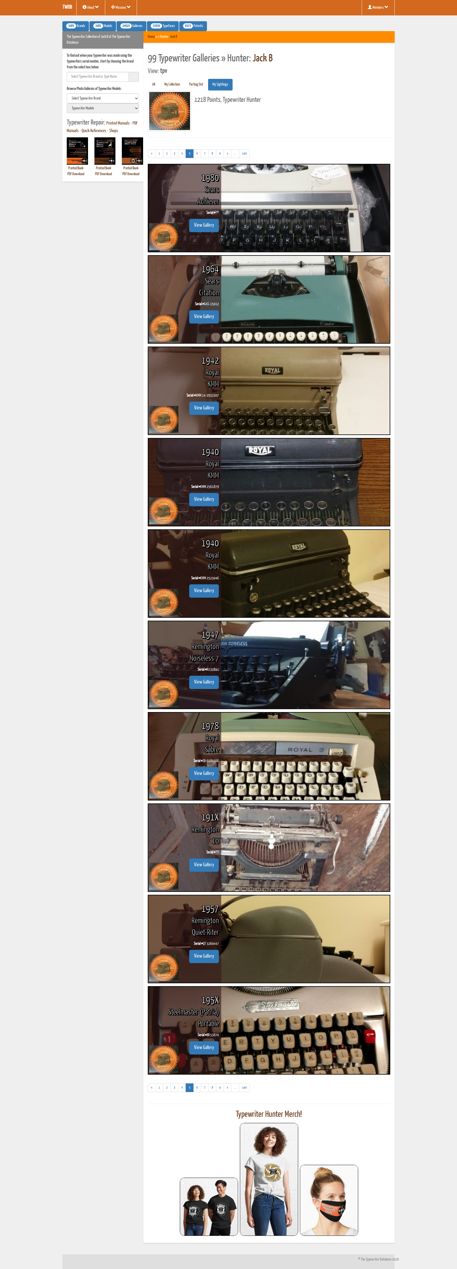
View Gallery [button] (204, 225)
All (153, 84)
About (90, 7)
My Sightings (220, 84)
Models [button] (102, 26)
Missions (121, 7)
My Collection (172, 84)
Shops (113, 131)
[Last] (244, 153)
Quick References (94, 131)
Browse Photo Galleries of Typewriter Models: (94, 89)
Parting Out (196, 84)
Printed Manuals (118, 123)
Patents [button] (193, 26)
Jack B (173, 37)
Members (378, 7)
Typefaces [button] (163, 26)
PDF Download (75, 174)
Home (151, 37)
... (236, 154)
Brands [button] (75, 26)
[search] (103, 98)
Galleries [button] (131, 26)
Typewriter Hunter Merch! (269, 1114)
